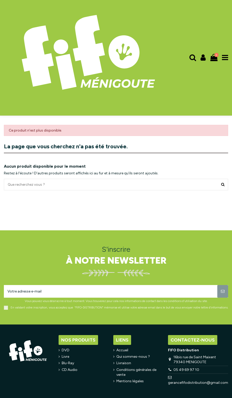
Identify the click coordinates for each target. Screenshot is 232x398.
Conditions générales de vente (136, 372)
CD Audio (69, 370)
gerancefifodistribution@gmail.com (198, 382)
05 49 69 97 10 (186, 370)
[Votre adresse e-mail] (110, 291)
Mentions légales (130, 381)
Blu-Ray (68, 363)
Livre (65, 356)
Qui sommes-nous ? (133, 356)
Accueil (122, 350)
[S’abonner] (222, 291)
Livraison (123, 363)
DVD (65, 350)
